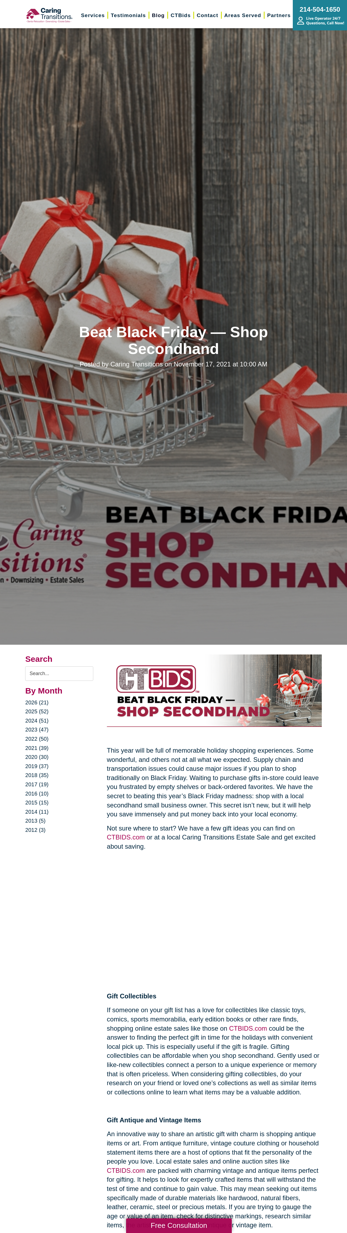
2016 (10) (37, 794)
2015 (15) (37, 803)
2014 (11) (37, 812)
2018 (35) (37, 775)
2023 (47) (37, 730)
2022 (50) (37, 739)
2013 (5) (35, 821)
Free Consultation (179, 1225)
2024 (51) (37, 721)
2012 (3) (35, 830)
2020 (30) (37, 757)
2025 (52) (37, 711)
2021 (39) (37, 748)
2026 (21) (37, 702)
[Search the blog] (59, 673)
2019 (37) (37, 766)
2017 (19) (37, 784)
